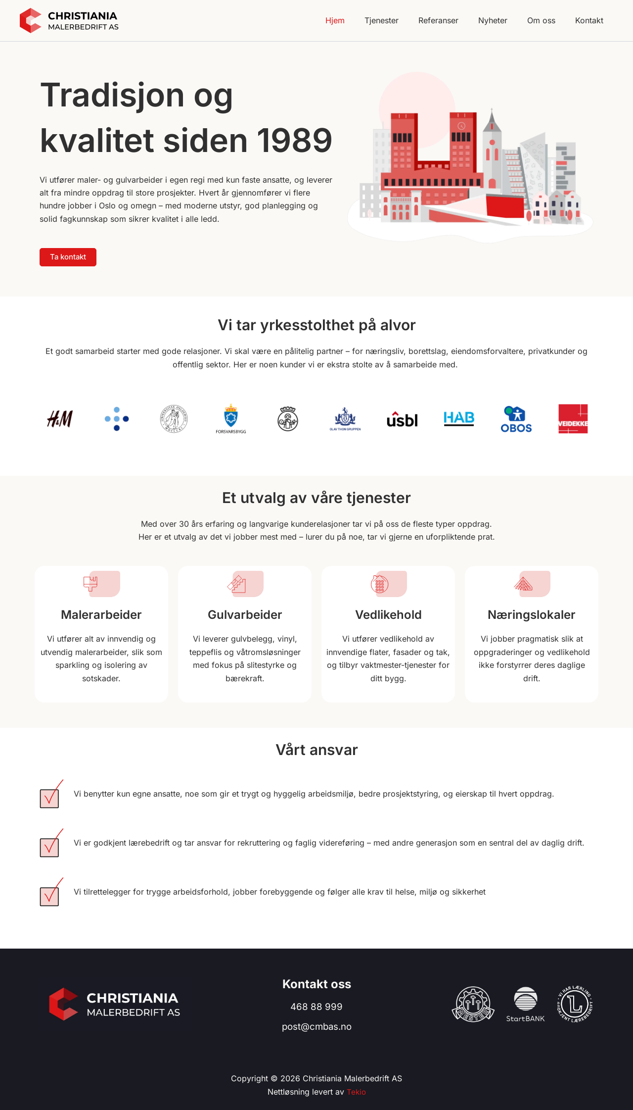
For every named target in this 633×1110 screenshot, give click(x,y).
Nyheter (502, 20)
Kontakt (591, 20)
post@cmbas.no (317, 1027)
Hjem (356, 20)
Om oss (547, 20)
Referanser (452, 20)
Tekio (356, 1092)
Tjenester (399, 20)
